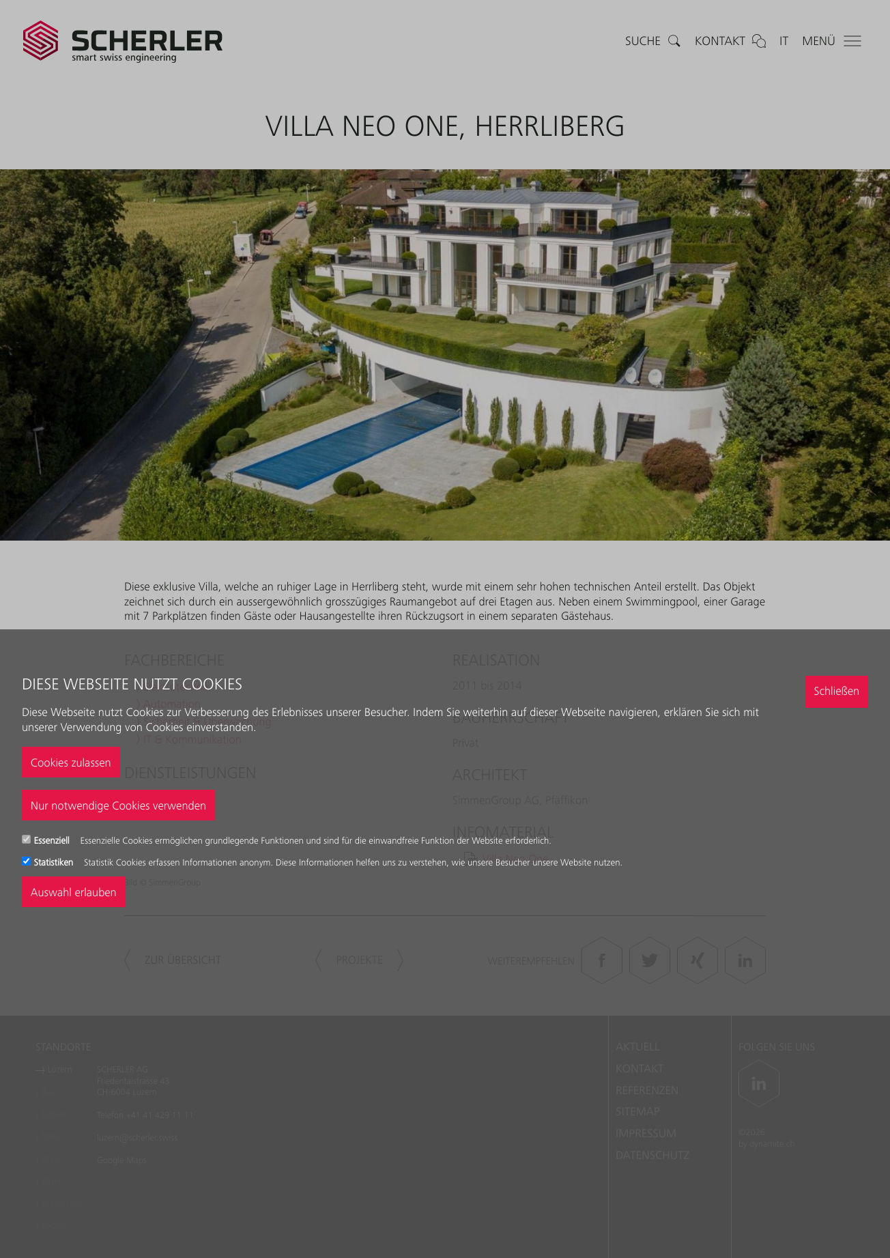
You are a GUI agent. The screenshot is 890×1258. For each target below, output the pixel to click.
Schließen (836, 691)
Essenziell (53, 840)
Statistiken (55, 862)
